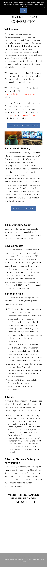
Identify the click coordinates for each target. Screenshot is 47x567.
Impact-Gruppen (29, 115)
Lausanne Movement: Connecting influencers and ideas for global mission (23, 560)
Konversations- (11, 115)
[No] (44, 7)
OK (23, 10)
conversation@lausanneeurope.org (20, 94)
